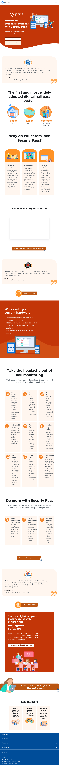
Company (29, 742)
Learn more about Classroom (21, 645)
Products (29, 746)
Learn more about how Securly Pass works (29, 248)
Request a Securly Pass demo (29, 558)
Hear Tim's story (30, 293)
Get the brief (13, 43)
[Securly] (5, 2)
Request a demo (13, 39)
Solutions (29, 738)
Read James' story (29, 604)
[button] (56, 2)
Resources (29, 750)
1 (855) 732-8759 (9, 762)
